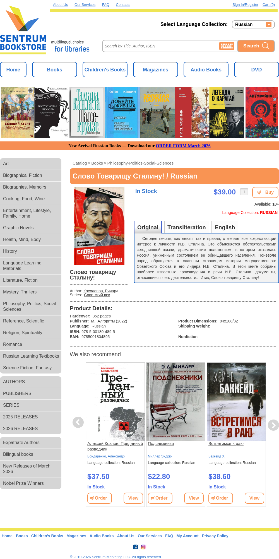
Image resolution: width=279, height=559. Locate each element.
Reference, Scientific (23, 321)
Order (101, 498)
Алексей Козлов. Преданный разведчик (115, 446)
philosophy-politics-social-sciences (140, 163)
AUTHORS (14, 381)
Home (13, 70)
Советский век (97, 295)
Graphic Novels (18, 227)
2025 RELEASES (20, 417)
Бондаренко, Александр (106, 456)
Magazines (155, 70)
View (133, 498)
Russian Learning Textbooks (31, 356)
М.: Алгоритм (103, 321)
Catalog (80, 163)
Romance (12, 344)
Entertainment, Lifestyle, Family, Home (27, 213)
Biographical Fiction (22, 175)
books (97, 163)
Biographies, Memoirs (24, 187)
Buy (269, 192)
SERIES (11, 405)
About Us (60, 5)
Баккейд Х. (216, 456)
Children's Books (105, 70)
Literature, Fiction (20, 280)
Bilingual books (18, 454)
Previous (79, 422)
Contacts (123, 5)
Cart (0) (269, 5)
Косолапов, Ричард (100, 291)
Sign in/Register (245, 5)
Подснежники (161, 443)
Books (54, 70)
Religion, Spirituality (22, 332)
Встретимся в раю (226, 443)
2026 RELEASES (20, 428)
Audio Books (206, 70)
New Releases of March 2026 (26, 469)
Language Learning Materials (22, 266)
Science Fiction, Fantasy (27, 367)
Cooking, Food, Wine (24, 198)
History (10, 251)
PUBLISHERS (17, 393)
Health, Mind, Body (22, 239)
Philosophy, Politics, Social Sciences (29, 306)
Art (6, 163)
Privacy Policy (215, 536)
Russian (243, 24)
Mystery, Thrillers (20, 292)
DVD (256, 70)
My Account (188, 536)
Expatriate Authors (21, 442)
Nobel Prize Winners (23, 483)
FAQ (105, 5)
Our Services (84, 5)
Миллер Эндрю (160, 456)
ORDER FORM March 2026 (183, 145)
